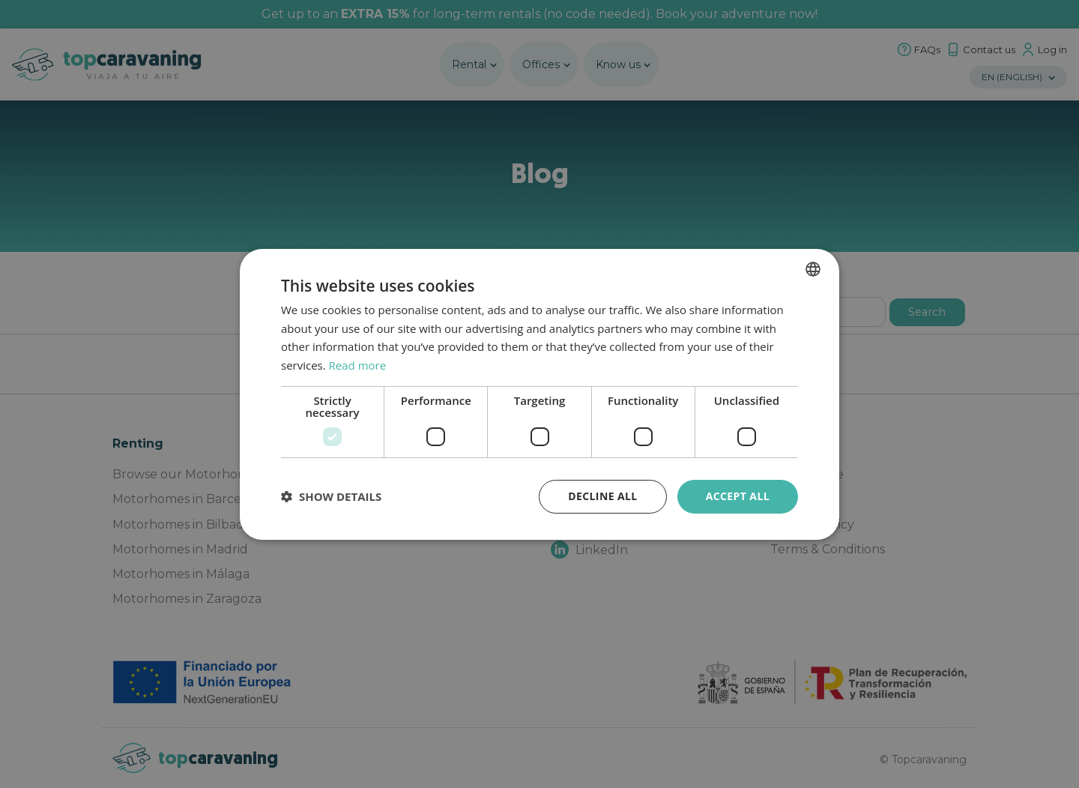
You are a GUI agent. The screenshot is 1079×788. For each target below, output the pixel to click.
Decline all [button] (602, 496)
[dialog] (539, 394)
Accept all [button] (738, 496)
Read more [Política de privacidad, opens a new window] (358, 365)
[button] (331, 496)
